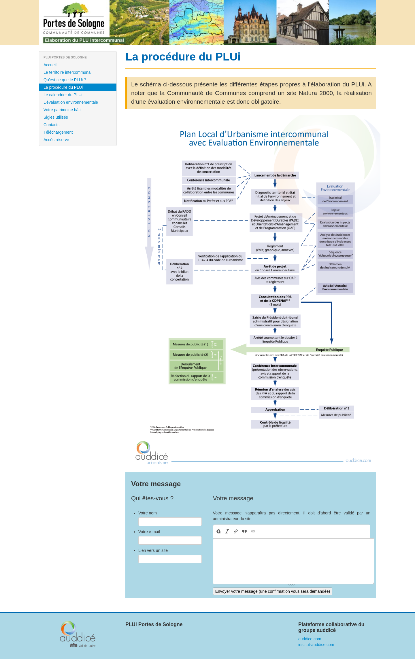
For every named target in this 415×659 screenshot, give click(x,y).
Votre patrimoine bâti (62, 109)
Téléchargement (58, 132)
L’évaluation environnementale (71, 102)
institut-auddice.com (316, 644)
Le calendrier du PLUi (63, 94)
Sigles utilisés (56, 117)
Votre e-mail (149, 531)
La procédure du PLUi (63, 87)
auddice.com (309, 639)
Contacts (51, 124)
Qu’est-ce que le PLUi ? (65, 79)
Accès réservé (56, 139)
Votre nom (147, 513)
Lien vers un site (153, 550)
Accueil (50, 65)
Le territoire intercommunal (68, 72)
